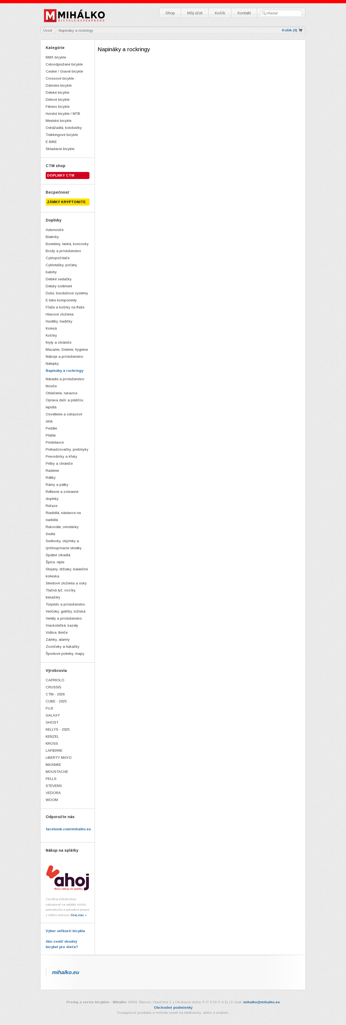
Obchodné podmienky (173, 1008)
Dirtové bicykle (57, 99)
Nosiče (51, 386)
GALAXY (53, 715)
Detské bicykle (57, 92)
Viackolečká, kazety (62, 625)
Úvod (47, 30)
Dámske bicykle (59, 85)
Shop (170, 13)
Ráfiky (51, 478)
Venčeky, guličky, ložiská (65, 611)
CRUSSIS (53, 687)
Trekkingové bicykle (62, 135)
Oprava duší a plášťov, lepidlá (65, 403)
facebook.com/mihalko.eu (68, 829)
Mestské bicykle (58, 121)
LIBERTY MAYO (59, 758)
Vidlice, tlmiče (57, 632)
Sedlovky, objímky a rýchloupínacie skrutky (64, 544)
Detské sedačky (59, 279)
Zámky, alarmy (58, 639)
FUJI (49, 708)
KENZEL (52, 736)
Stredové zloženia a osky (66, 583)
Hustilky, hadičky (59, 321)
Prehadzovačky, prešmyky (67, 449)
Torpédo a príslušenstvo (65, 604)
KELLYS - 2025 (57, 729)
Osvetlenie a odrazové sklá (64, 417)
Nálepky (52, 364)
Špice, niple (55, 562)
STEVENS (54, 786)
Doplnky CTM (60, 175)
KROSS (52, 743)
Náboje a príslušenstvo (64, 356)
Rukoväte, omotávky (62, 527)
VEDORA (53, 793)
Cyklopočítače (57, 258)
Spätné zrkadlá (58, 555)
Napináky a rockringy (64, 371)
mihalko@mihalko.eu (261, 1002)
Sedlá (50, 534)
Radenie (52, 470)
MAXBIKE (53, 765)
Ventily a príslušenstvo (64, 618)
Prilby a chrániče (59, 463)
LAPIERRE (54, 751)
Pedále (51, 428)
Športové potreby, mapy (65, 654)
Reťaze (51, 506)
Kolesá (51, 328)
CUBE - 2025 (56, 701)
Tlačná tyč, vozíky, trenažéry (61, 593)
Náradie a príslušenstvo (65, 379)
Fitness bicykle (57, 107)
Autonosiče (55, 230)
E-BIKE (51, 142)
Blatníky (52, 237)
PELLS (51, 779)
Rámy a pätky (57, 485)
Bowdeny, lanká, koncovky (67, 244)
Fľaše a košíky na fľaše (65, 307)
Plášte (51, 435)
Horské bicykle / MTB (63, 114)
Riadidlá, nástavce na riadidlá (63, 516)
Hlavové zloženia (60, 314)
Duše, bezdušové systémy (67, 293)
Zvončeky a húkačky (62, 647)
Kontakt (244, 13)
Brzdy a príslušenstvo (63, 251)
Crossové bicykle (60, 78)
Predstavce (55, 442)
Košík (220, 13)
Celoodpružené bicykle (64, 64)
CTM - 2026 (55, 694)
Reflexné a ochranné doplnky (62, 495)
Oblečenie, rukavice (61, 393)
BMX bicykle (56, 57)
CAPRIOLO (55, 680)
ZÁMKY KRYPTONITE (66, 202)
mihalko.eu (65, 972)
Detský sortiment (59, 286)
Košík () (289, 30)
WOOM (52, 800)
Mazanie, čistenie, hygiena (67, 349)
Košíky (51, 335)
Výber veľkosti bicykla (65, 931)
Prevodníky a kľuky (61, 456)
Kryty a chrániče (58, 342)
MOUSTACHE (57, 772)
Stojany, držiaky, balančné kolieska (67, 572)
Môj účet (194, 13)
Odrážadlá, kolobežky (64, 128)
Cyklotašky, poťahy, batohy (62, 268)
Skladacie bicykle (60, 149)
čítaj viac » (79, 915)
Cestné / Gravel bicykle (64, 71)
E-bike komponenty (61, 300)
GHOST (52, 722)
